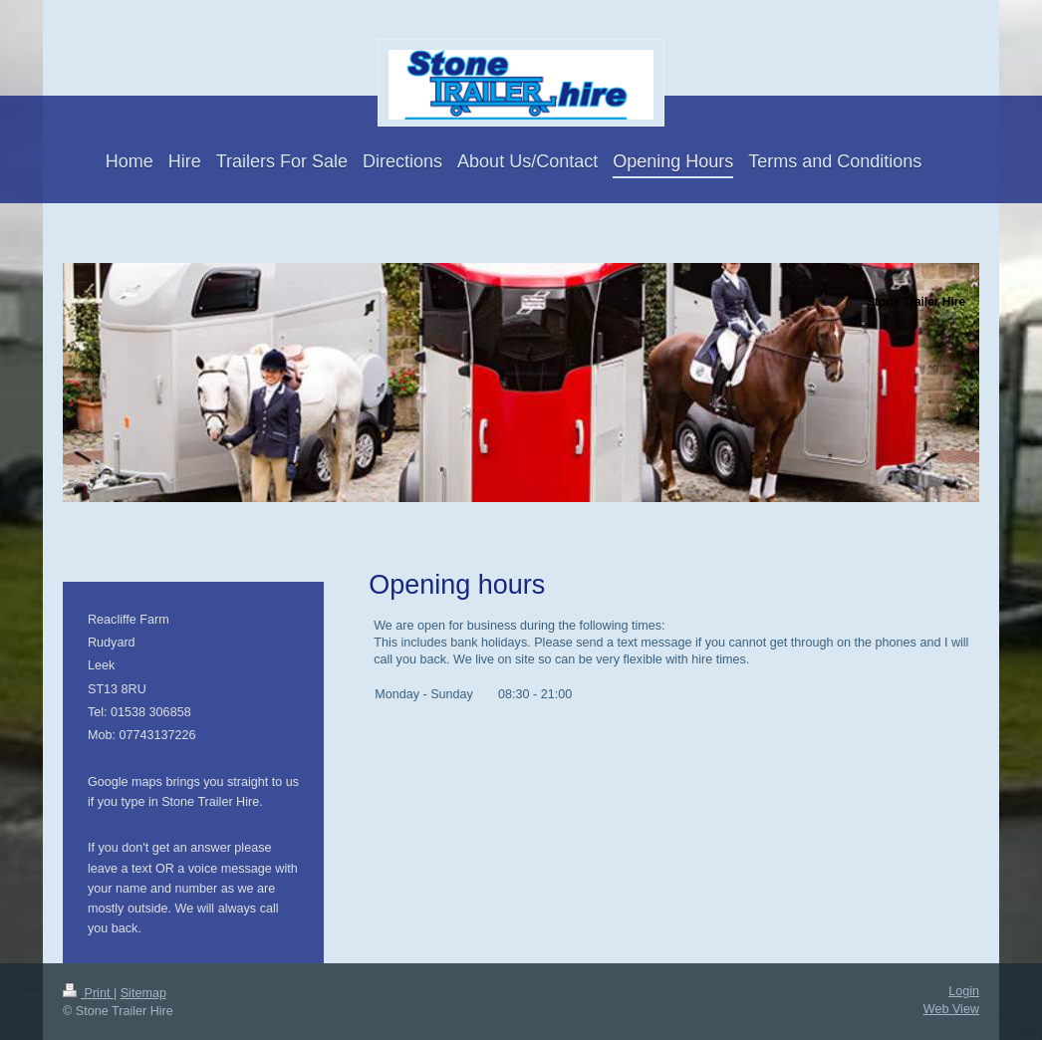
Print (88, 993)
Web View (951, 1009)
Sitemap (143, 993)
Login (963, 991)
